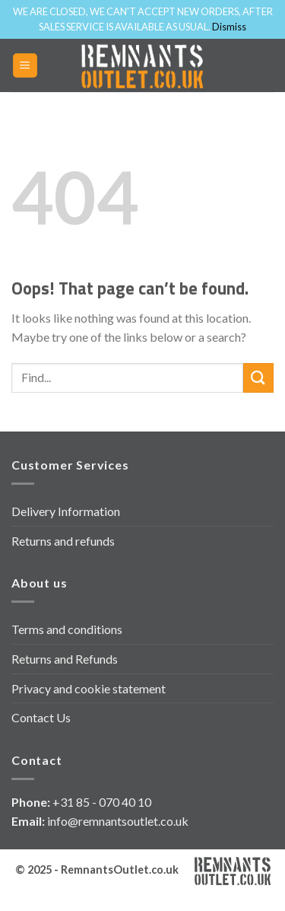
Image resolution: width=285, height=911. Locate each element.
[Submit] (258, 378)
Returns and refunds (63, 541)
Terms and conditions (66, 629)
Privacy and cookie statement (88, 688)
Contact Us (41, 717)
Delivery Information (65, 511)
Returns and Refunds (64, 658)
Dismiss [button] (229, 27)
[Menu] (25, 65)
